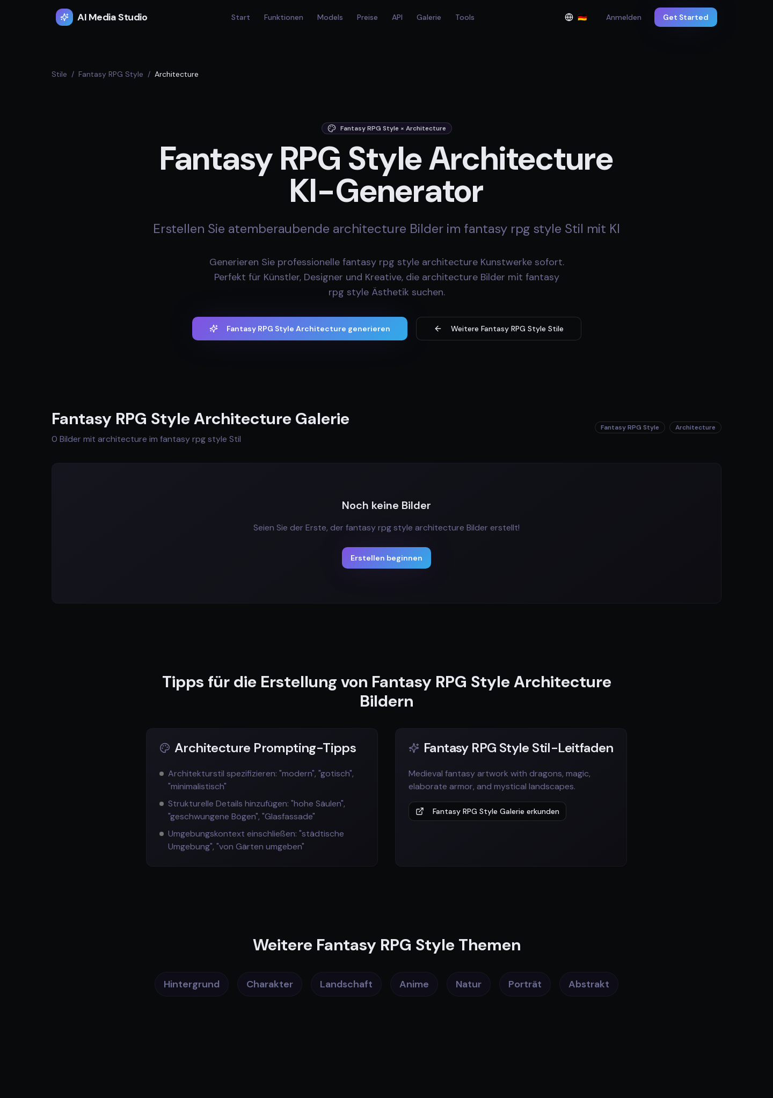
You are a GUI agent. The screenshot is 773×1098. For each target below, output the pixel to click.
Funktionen (283, 17)
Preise (367, 17)
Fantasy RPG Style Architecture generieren (299, 328)
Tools (465, 17)
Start (240, 17)
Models (330, 17)
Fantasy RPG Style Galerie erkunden (487, 811)
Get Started (686, 17)
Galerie (429, 17)
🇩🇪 (579, 19)
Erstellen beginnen (386, 558)
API (397, 17)
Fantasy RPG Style (110, 74)
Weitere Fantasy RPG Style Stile (499, 328)
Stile (59, 74)
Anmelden (623, 17)
